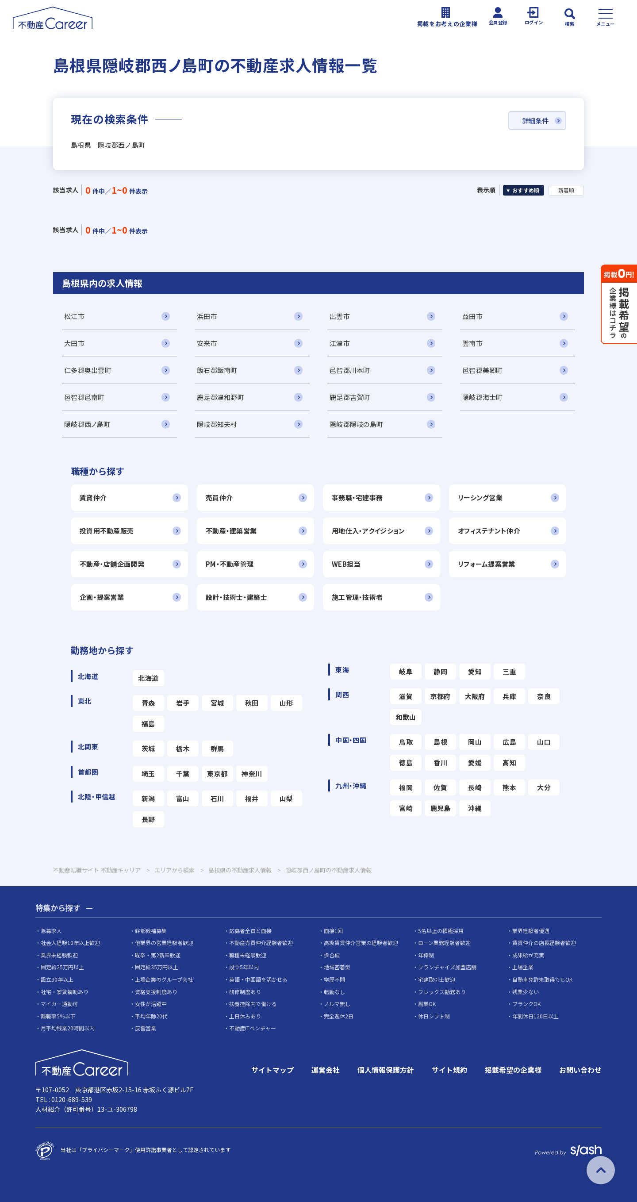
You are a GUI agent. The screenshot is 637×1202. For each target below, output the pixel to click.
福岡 (406, 787)
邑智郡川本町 (350, 370)
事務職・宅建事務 (357, 497)
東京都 (217, 773)
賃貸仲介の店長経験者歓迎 (544, 943)
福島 (148, 723)
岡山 (475, 741)
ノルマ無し (337, 1004)
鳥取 (406, 741)
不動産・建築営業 (231, 530)
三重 (509, 671)
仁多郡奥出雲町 (87, 370)
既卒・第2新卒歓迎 (157, 955)
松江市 (74, 316)
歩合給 (332, 955)
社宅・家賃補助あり (64, 991)
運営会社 (325, 1070)
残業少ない (525, 991)
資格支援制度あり (156, 991)
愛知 (475, 671)
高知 (509, 762)
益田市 (472, 316)
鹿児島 (440, 808)
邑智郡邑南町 (84, 397)
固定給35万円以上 (156, 967)
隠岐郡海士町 (482, 397)
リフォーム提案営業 (486, 563)
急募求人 (51, 930)
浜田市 (207, 316)
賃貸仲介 (93, 497)
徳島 (406, 762)
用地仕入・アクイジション (368, 530)
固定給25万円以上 (62, 967)
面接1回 (333, 930)
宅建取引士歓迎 (436, 979)
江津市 (340, 343)
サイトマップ (272, 1070)
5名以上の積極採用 (441, 930)
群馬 (217, 748)
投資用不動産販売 (107, 530)
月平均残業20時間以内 (68, 1028)
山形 (286, 702)
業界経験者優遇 (530, 930)
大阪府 (475, 696)
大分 (544, 787)
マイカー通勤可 (59, 1004)
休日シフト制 (434, 1016)
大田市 (74, 343)
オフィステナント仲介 (489, 530)
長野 (148, 819)
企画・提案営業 (102, 597)
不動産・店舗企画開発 (112, 563)
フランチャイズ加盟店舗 (447, 967)
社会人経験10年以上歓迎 (70, 943)
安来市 (207, 343)
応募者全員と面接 (250, 930)
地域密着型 (337, 967)
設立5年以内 (244, 967)
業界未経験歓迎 (59, 955)
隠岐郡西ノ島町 (87, 424)
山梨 (286, 798)
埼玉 (148, 773)
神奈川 (252, 773)
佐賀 (440, 787)
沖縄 (475, 808)
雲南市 (472, 343)
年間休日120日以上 (535, 1016)
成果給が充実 (528, 955)
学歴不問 (334, 979)
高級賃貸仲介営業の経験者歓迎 (361, 943)
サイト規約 (449, 1070)
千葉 (183, 773)
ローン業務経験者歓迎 (444, 943)
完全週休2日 (338, 1016)
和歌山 (406, 717)
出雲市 (340, 316)
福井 (252, 798)
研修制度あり (245, 991)
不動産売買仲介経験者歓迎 (261, 943)
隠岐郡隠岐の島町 (356, 424)
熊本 (509, 787)
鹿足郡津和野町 (220, 397)
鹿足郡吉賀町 (350, 397)
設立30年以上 (57, 979)
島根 (440, 741)
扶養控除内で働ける (253, 1004)
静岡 (440, 671)
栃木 (183, 748)
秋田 (252, 702)
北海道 (148, 678)
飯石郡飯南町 (217, 370)
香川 (440, 762)
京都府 (440, 696)
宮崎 (406, 808)
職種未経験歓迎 (247, 955)
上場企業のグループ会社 (164, 979)
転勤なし (334, 991)
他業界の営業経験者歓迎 (164, 943)
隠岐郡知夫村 (217, 424)
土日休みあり (245, 1016)
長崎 (475, 787)
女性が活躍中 (151, 1004)
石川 (217, 798)
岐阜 (406, 671)
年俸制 (426, 955)
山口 (544, 741)
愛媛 (475, 762)
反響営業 (145, 1028)
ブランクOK (526, 1004)
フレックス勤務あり (442, 991)
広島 (509, 741)
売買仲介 (219, 497)
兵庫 (509, 696)
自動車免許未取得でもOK (542, 979)
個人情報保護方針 (385, 1070)
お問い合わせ (580, 1070)
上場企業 (522, 967)
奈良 (544, 696)
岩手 (183, 702)
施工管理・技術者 (357, 597)
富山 (183, 798)
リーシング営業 (480, 497)
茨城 (148, 748)
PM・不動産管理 (229, 563)
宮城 (217, 702)
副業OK (427, 1004)
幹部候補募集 (151, 930)
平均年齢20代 (151, 1016)
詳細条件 (533, 120)
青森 (148, 702)
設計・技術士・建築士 (236, 597)
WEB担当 (346, 563)
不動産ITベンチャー (252, 1028)
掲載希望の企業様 (513, 1070)
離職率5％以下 (58, 1016)
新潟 (148, 798)
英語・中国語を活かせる (258, 979)
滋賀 (406, 696)
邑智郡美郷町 (482, 370)
